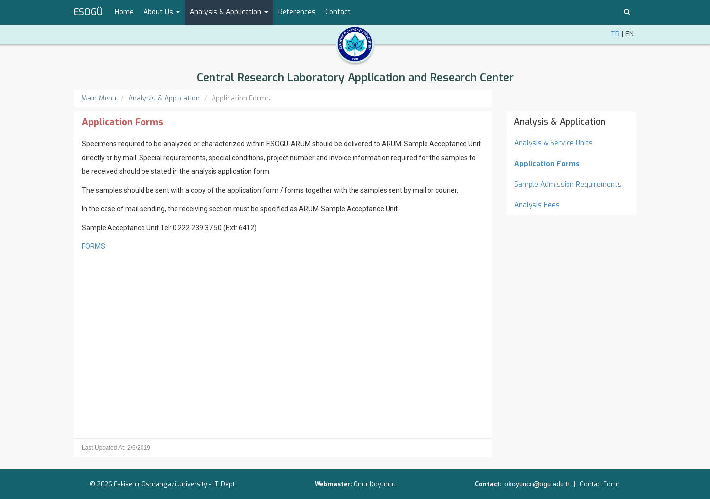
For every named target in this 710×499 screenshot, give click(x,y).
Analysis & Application (164, 98)
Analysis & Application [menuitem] (559, 122)
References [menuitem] (297, 12)
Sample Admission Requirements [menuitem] (568, 184)
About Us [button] (161, 12)
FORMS (93, 246)
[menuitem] (572, 164)
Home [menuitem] (124, 12)
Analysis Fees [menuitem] (537, 205)
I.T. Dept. (224, 484)
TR (615, 34)
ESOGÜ (88, 12)
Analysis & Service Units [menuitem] (553, 143)
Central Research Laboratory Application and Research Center (355, 77)
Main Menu (98, 98)
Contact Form (600, 484)
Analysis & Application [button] (229, 12)
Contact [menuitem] (338, 12)
